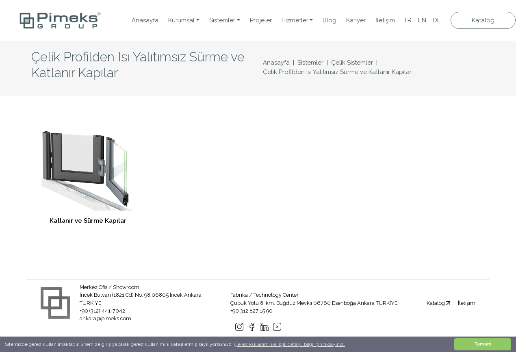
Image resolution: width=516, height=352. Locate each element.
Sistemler (310, 62)
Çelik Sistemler (352, 62)
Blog (329, 20)
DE (437, 20)
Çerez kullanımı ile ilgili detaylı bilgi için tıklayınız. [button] (289, 344)
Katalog (483, 20)
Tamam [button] (483, 344)
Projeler (261, 20)
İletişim (385, 20)
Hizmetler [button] (295, 20)
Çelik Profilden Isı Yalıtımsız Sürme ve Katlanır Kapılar (337, 72)
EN (422, 20)
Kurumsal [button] (181, 20)
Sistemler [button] (222, 20)
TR (408, 20)
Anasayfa (145, 20)
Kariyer (356, 20)
